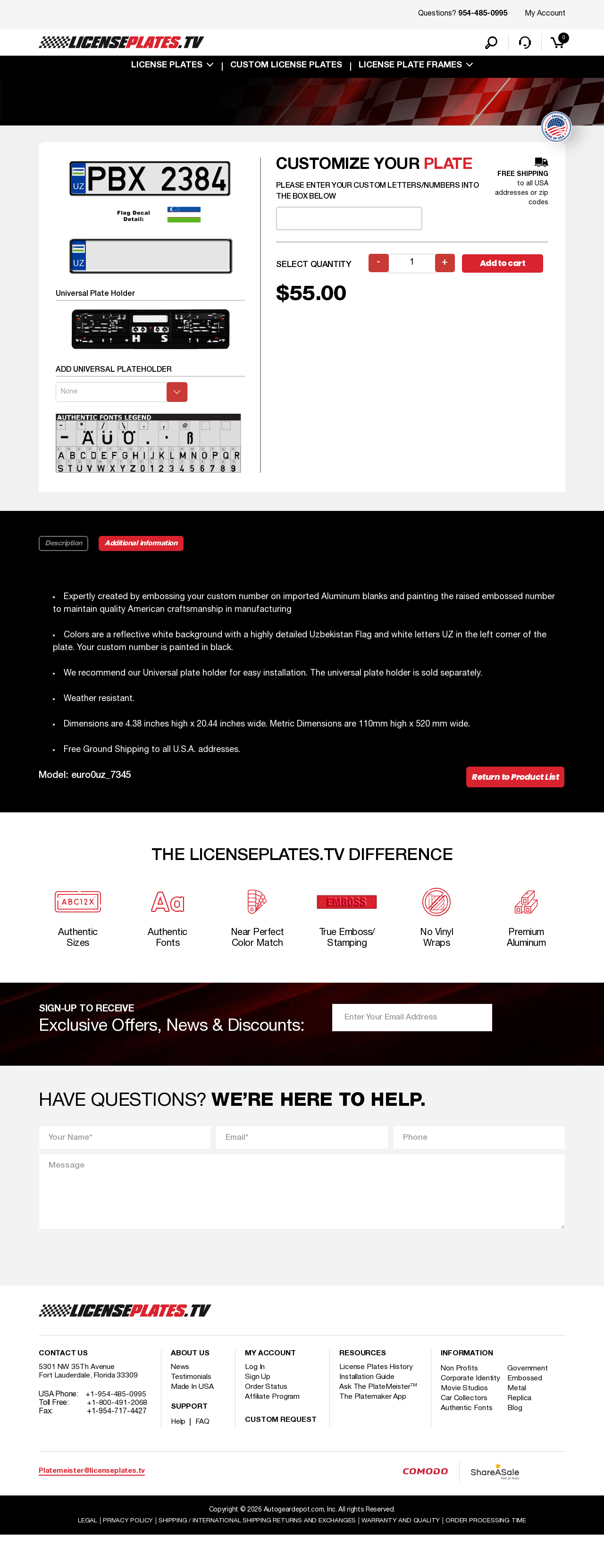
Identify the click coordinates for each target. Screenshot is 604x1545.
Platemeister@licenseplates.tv (92, 1480)
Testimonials (191, 1386)
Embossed (526, 1388)
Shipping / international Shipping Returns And (256, 1530)
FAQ (203, 1431)
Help (178, 1431)
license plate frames (410, 67)
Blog (517, 1426)
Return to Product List (514, 782)
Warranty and (404, 1530)
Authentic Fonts (467, 1426)
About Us (190, 1363)
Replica (521, 1416)
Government (529, 1378)
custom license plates (286, 67)
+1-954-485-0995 (115, 1404)
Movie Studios (465, 1406)
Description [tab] (64, 547)
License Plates (166, 67)
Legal (81, 1530)
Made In (192, 1396)
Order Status (266, 1396)
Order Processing (491, 1530)
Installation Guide (367, 1386)
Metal (518, 1406)
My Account (545, 13)
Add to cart (504, 268)
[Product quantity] (412, 267)
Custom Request (281, 1430)
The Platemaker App (373, 1406)
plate (448, 169)
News (180, 1376)
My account (270, 1363)
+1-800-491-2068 (117, 1412)
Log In (255, 1376)
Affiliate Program (273, 1406)
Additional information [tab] (144, 547)
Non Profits (460, 1378)
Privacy (121, 1530)
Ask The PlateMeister (378, 1396)
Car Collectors (465, 1416)
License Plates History (376, 1376)
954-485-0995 (482, 14)
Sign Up (257, 1386)
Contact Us (63, 1363)
